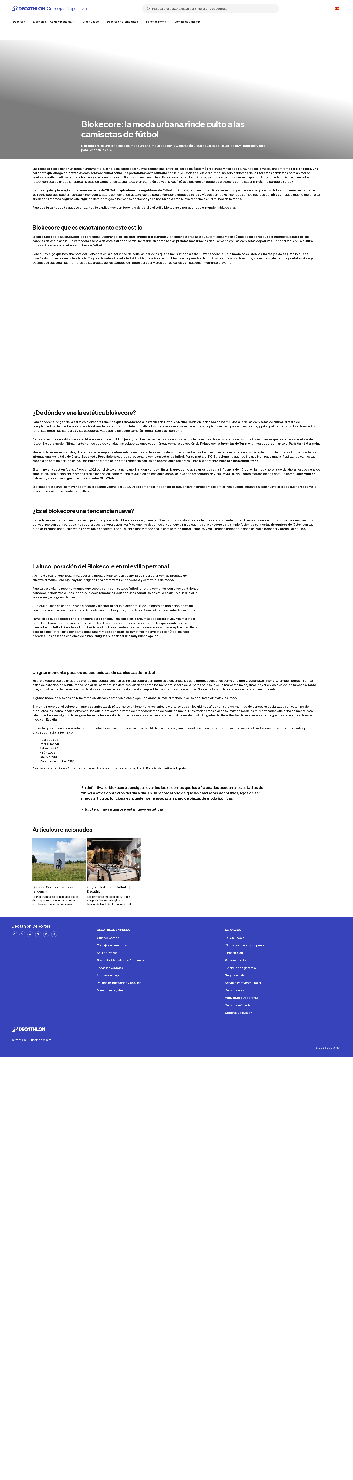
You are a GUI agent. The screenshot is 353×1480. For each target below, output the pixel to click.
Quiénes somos (108, 938)
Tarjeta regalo (235, 938)
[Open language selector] (337, 8)
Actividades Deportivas (241, 998)
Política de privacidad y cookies (119, 983)
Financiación (234, 953)
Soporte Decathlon (238, 1012)
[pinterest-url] (46, 934)
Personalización (236, 960)
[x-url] (22, 934)
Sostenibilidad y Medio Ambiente (120, 960)
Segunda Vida (235, 975)
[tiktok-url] (54, 934)
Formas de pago (108, 975)
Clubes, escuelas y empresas (245, 945)
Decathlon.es (234, 990)
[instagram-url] (38, 934)
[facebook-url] (14, 934)
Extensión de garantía (240, 968)
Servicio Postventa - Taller (243, 983)
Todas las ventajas (110, 968)
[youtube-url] (30, 934)
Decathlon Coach (237, 1005)
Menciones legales (110, 990)
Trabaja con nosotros (112, 945)
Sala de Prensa (107, 953)
